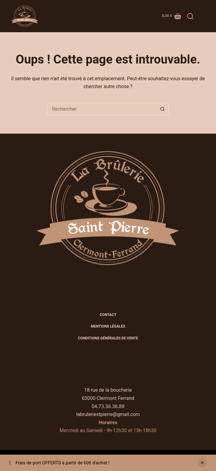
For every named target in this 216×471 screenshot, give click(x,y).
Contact (108, 315)
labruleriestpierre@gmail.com (108, 414)
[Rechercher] (190, 16)
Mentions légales (108, 326)
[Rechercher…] (101, 109)
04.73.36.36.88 (108, 406)
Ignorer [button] (202, 462)
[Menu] (202, 16)
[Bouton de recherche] (162, 109)
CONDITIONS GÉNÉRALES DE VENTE (108, 338)
